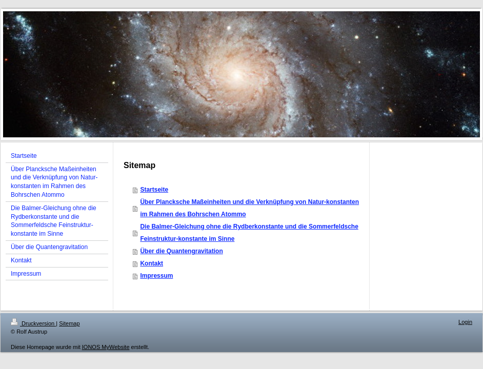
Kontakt (151, 263)
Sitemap (69, 323)
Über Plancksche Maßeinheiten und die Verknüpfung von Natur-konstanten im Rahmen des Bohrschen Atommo (249, 208)
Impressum (156, 275)
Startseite (154, 189)
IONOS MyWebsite (106, 347)
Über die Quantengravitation (181, 251)
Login (465, 322)
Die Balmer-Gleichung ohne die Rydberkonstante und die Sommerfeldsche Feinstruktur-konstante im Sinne (249, 232)
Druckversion (33, 323)
